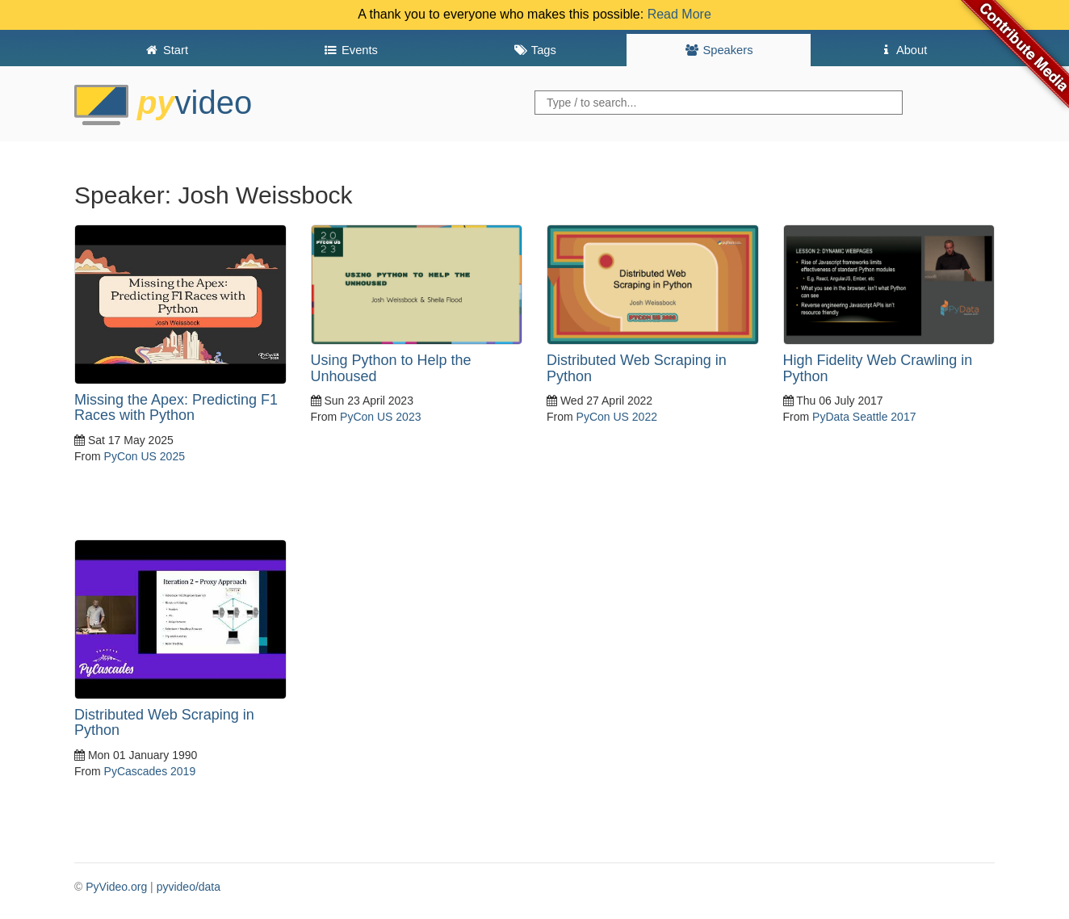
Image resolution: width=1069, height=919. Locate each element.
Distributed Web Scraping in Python (637, 368)
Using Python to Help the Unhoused (391, 368)
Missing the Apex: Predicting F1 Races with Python (176, 408)
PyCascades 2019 (150, 771)
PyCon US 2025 (144, 456)
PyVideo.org (116, 886)
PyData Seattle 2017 (864, 416)
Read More (679, 14)
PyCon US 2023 (380, 416)
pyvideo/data (188, 886)
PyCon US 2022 (616, 416)
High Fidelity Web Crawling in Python (878, 368)
